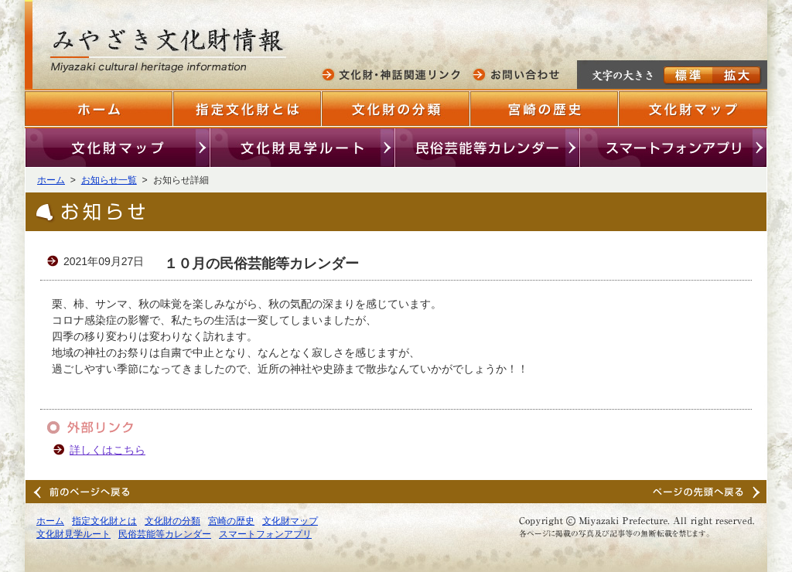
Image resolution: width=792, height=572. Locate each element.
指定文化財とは (247, 108)
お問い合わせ (517, 74)
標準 (688, 75)
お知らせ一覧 (109, 180)
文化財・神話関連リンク (393, 74)
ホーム (99, 108)
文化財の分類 (396, 108)
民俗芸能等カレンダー (487, 147)
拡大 (737, 75)
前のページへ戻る (84, 491)
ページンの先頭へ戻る (708, 491)
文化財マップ (693, 108)
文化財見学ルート (302, 147)
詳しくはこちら (107, 450)
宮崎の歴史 (544, 108)
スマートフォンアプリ (673, 147)
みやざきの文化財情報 (171, 52)
